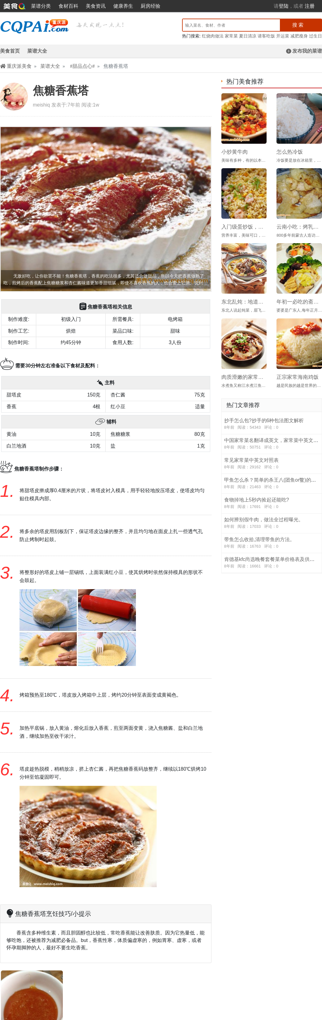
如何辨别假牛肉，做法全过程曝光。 (271, 523)
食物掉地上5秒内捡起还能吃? (271, 503)
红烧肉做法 (213, 35)
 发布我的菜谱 (304, 51)
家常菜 (231, 35)
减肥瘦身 (299, 35)
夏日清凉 (247, 35)
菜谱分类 (41, 6)
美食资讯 (96, 6)
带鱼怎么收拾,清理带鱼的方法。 (271, 543)
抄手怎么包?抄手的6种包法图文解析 (271, 424)
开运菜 (282, 35)
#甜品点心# (82, 66)
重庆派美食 (14, 6)
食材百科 (68, 6)
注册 (310, 6)
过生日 (315, 35)
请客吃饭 (266, 35)
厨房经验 (150, 6)
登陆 (284, 6)
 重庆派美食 (16, 66)
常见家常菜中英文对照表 (271, 463)
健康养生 (123, 6)
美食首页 (10, 51)
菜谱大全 (37, 51)
